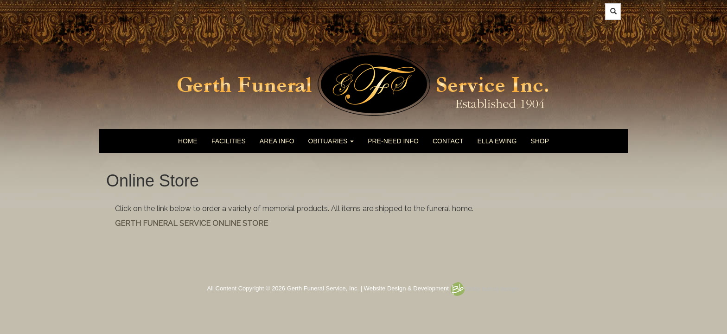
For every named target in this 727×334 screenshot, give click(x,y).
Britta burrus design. (485, 288)
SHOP (539, 141)
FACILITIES (228, 141)
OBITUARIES (331, 141)
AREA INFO (277, 141)
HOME (188, 141)
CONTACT (448, 141)
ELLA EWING (497, 141)
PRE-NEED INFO (393, 141)
